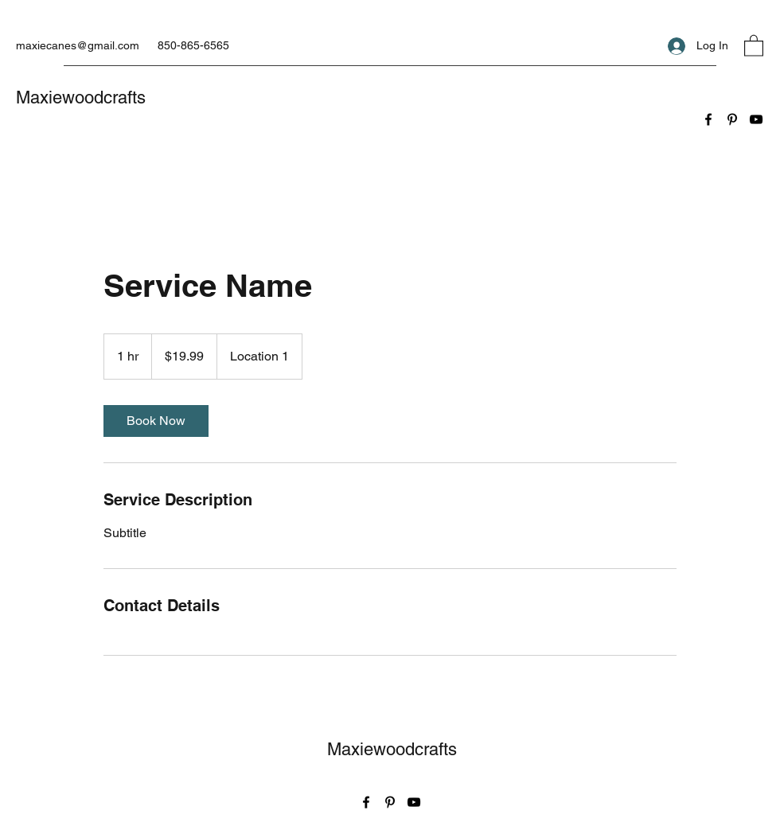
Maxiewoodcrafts (81, 97)
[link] (156, 421)
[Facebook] (708, 119)
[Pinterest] (732, 119)
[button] (753, 45)
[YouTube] (756, 119)
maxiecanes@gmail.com (77, 45)
